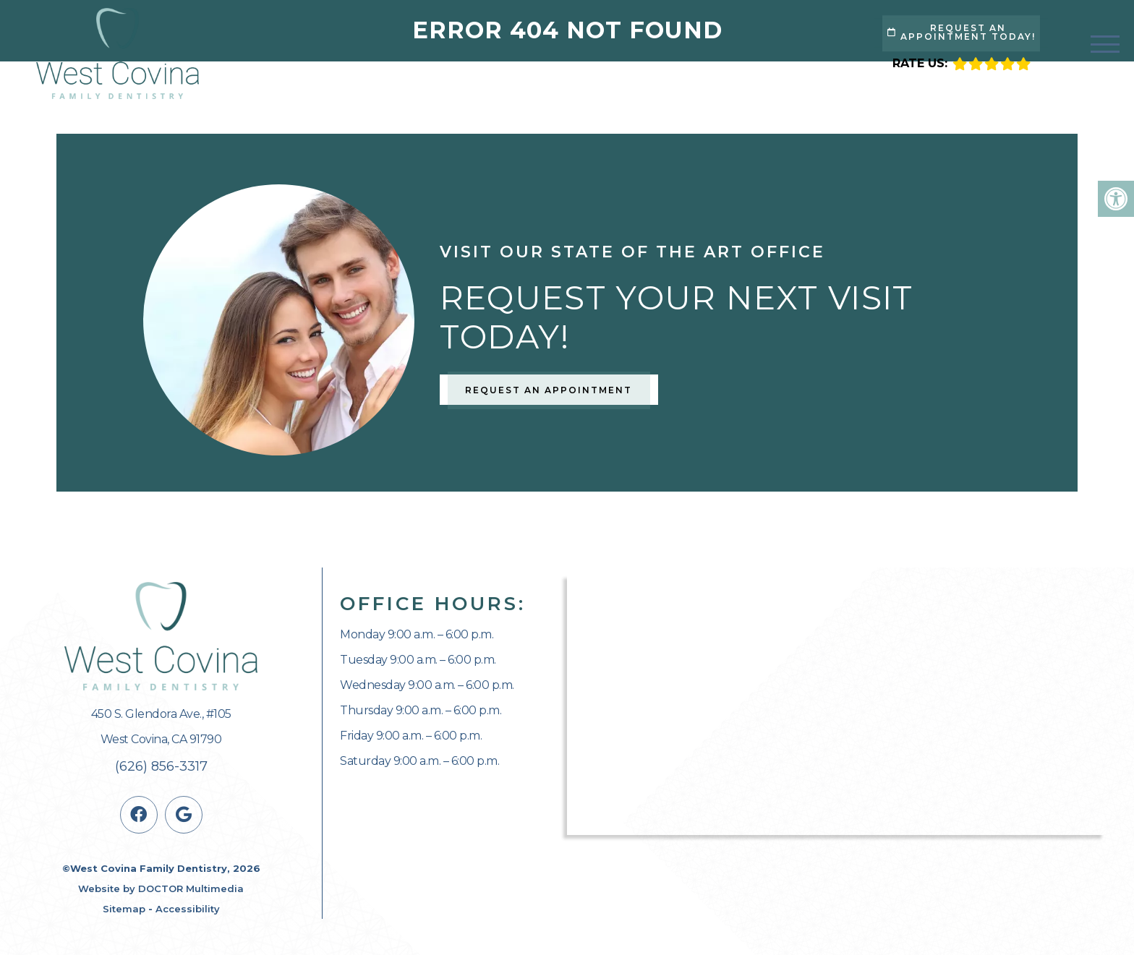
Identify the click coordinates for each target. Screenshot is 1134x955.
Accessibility (187, 909)
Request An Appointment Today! (961, 32)
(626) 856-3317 (161, 766)
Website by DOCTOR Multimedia (161, 888)
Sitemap (124, 909)
